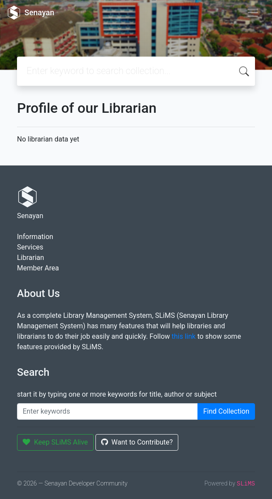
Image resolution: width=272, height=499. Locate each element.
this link (184, 336)
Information (35, 237)
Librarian (30, 257)
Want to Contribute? (137, 442)
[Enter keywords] (107, 411)
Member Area (38, 268)
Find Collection (226, 411)
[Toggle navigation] (253, 12)
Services (30, 247)
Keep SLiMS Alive (55, 442)
